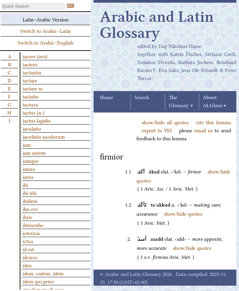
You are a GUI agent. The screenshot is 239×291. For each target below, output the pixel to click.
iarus (28, 176)
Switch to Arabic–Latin (45, 30)
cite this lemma (213, 122)
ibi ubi (29, 192)
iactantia (32, 72)
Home (106, 97)
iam (27, 144)
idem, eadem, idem (43, 273)
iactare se (33, 88)
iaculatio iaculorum (44, 136)
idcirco (30, 257)
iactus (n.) (33, 112)
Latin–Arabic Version (46, 19)
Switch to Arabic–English (46, 42)
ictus (28, 240)
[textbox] (33, 6)
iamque (31, 160)
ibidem (30, 200)
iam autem (34, 152)
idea (27, 265)
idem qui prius (38, 281)
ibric (27, 216)
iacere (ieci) (35, 56)
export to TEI (157, 130)
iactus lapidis (36, 120)
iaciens (30, 64)
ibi (25, 184)
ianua (29, 168)
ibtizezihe (33, 224)
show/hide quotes (183, 213)
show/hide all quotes (165, 122)
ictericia (31, 232)
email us (203, 130)
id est (28, 248)
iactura (30, 104)
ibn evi (30, 208)
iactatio (30, 96)
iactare (30, 80)
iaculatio (32, 128)
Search (141, 97)
